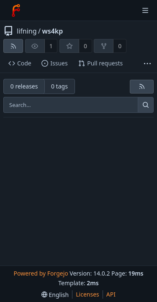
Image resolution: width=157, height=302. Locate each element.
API (111, 294)
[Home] (16, 10)
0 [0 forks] (119, 46)
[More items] (147, 64)
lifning (27, 31)
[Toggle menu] (145, 10)
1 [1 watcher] (51, 46)
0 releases (24, 86)
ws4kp (52, 31)
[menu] (55, 295)
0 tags (59, 86)
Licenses (87, 294)
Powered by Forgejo (40, 273)
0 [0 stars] (85, 46)
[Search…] (146, 105)
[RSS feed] (13, 46)
